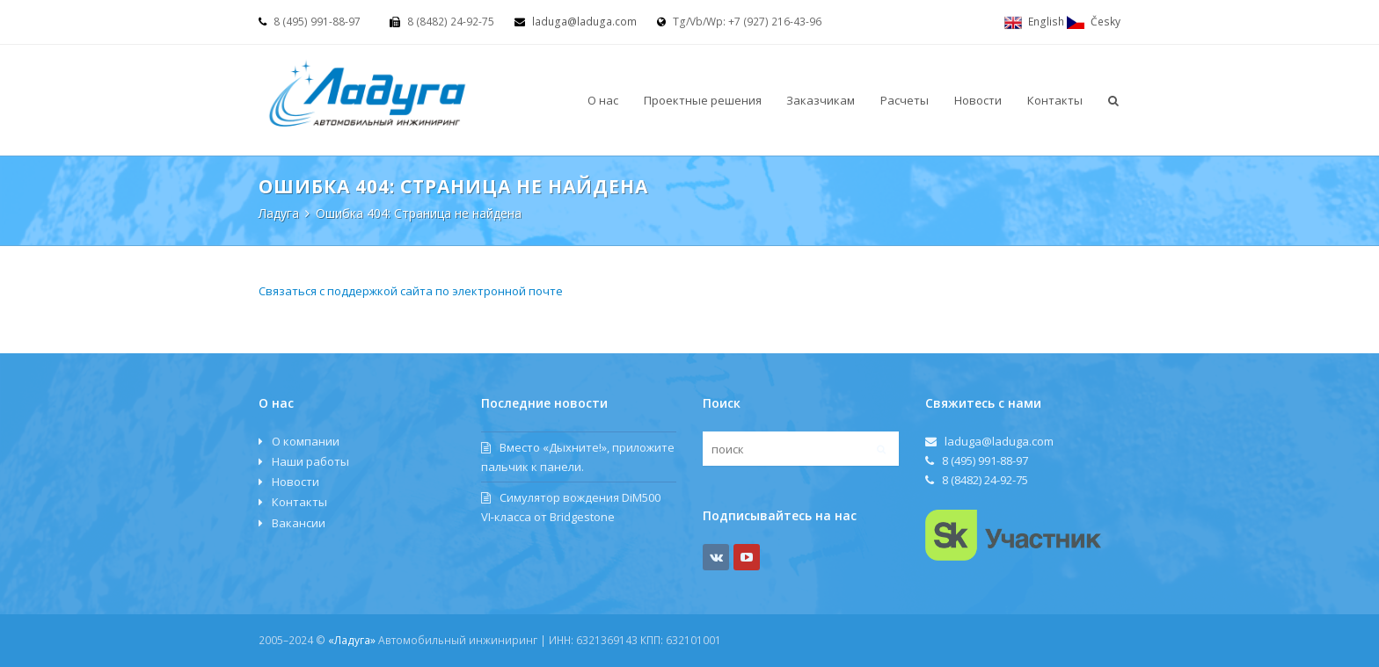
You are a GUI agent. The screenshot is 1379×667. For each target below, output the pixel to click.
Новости (295, 481)
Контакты (299, 502)
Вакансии (298, 523)
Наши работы (310, 461)
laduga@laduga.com (584, 21)
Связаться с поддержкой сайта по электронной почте (411, 291)
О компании (305, 441)
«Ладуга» (352, 640)
